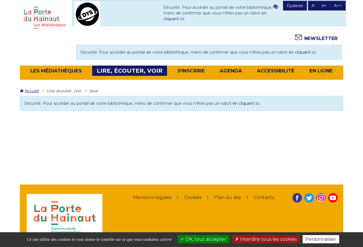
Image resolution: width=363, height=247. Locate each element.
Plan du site (227, 197)
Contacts (264, 197)
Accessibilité (275, 71)
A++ (338, 5)
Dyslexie (295, 5)
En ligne (321, 71)
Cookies (192, 197)
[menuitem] (29, 91)
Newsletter (320, 38)
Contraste (275, 6)
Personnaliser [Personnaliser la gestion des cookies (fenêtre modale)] (320, 239)
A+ (324, 5)
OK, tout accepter (203, 239)
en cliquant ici (302, 52)
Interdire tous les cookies (266, 239)
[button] (56, 71)
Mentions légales (152, 197)
